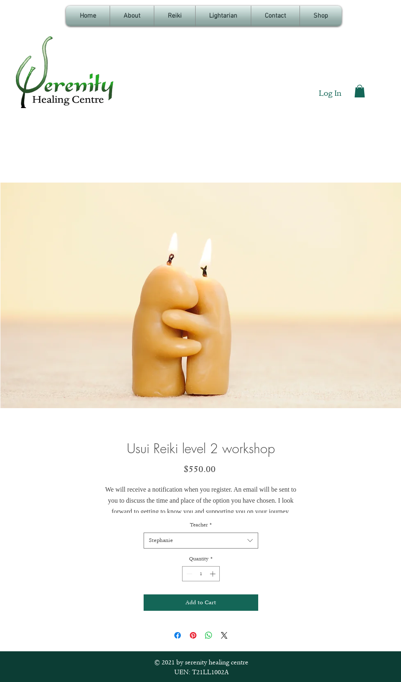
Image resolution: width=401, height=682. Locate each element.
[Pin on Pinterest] (193, 635)
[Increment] (213, 574)
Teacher (201, 525)
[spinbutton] (201, 574)
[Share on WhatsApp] (209, 635)
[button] (359, 91)
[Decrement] (188, 574)
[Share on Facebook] (177, 635)
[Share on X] (224, 635)
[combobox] (201, 541)
